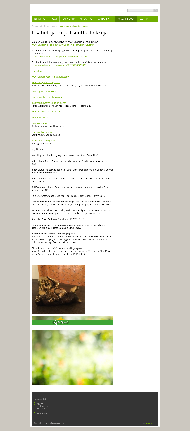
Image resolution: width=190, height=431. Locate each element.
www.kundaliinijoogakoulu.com (47, 97)
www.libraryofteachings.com (46, 82)
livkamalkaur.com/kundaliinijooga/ (49, 102)
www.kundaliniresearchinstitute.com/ (50, 76)
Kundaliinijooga (51, 26)
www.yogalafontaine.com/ (44, 91)
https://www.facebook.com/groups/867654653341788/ (59, 65)
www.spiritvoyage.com (43, 132)
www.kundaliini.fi (40, 117)
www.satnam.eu (40, 123)
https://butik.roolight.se (43, 140)
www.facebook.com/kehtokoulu (47, 111)
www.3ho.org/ (39, 70)
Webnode (150, 423)
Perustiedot (37, 26)
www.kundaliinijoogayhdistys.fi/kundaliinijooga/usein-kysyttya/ (63, 44)
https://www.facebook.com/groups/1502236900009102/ (59, 56)
